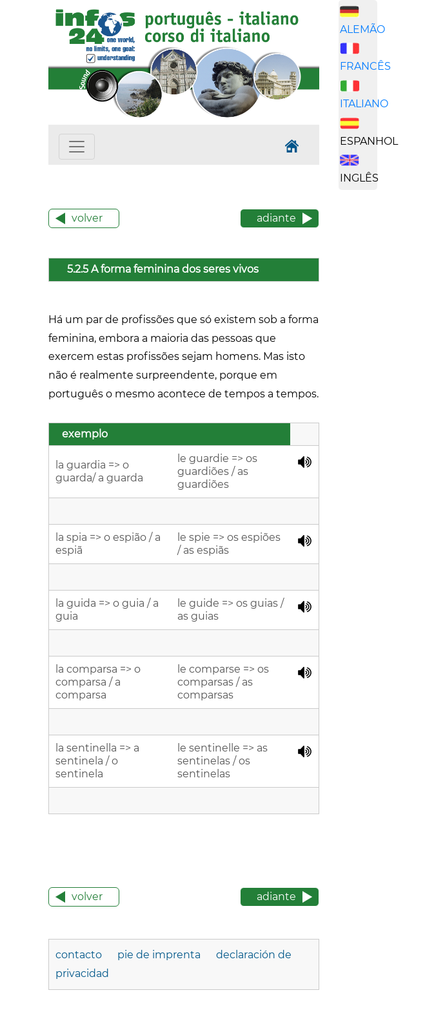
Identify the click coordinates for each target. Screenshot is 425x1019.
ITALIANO (364, 104)
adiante (276, 218)
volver (87, 218)
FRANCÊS (365, 66)
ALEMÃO (362, 29)
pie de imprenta (159, 955)
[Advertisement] (382, 402)
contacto (78, 955)
